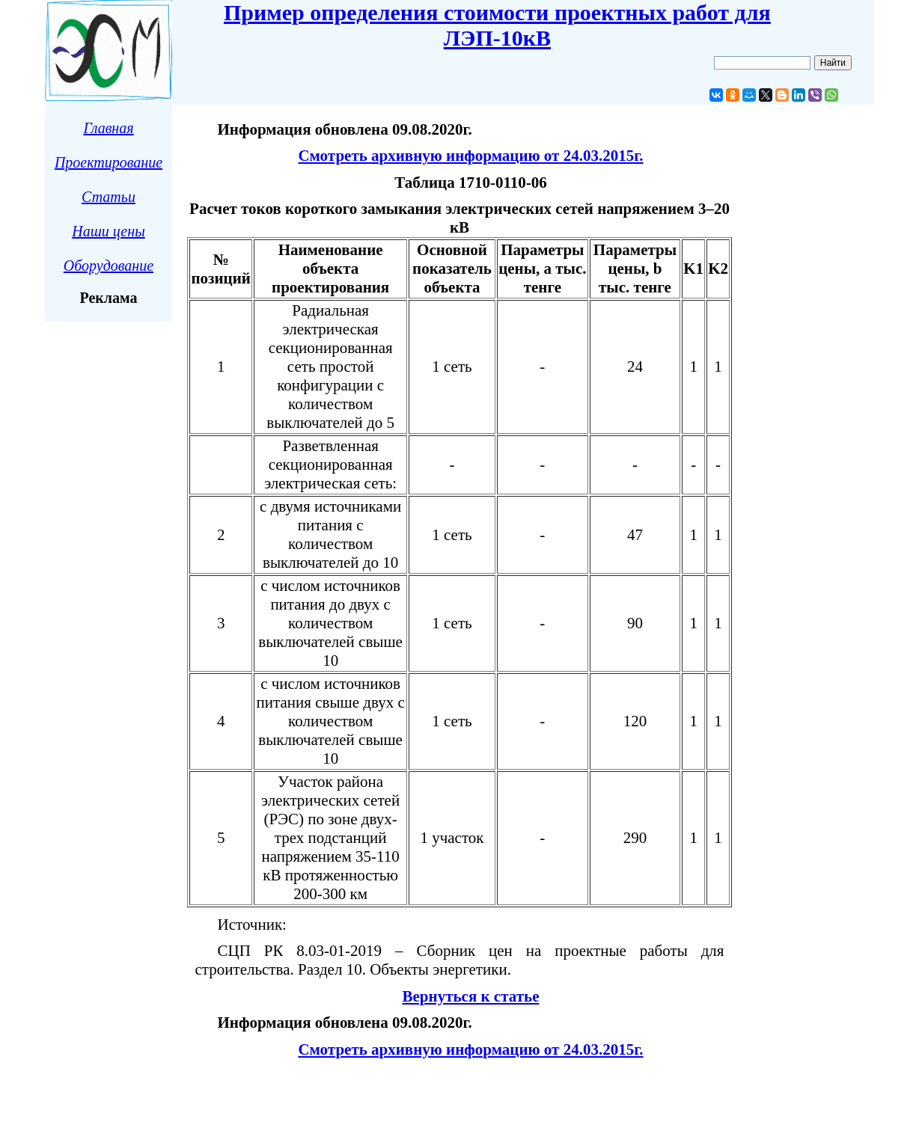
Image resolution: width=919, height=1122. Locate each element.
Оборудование (108, 265)
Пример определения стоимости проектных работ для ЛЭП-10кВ (497, 25)
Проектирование (108, 162)
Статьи (108, 196)
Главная (108, 128)
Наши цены (108, 231)
